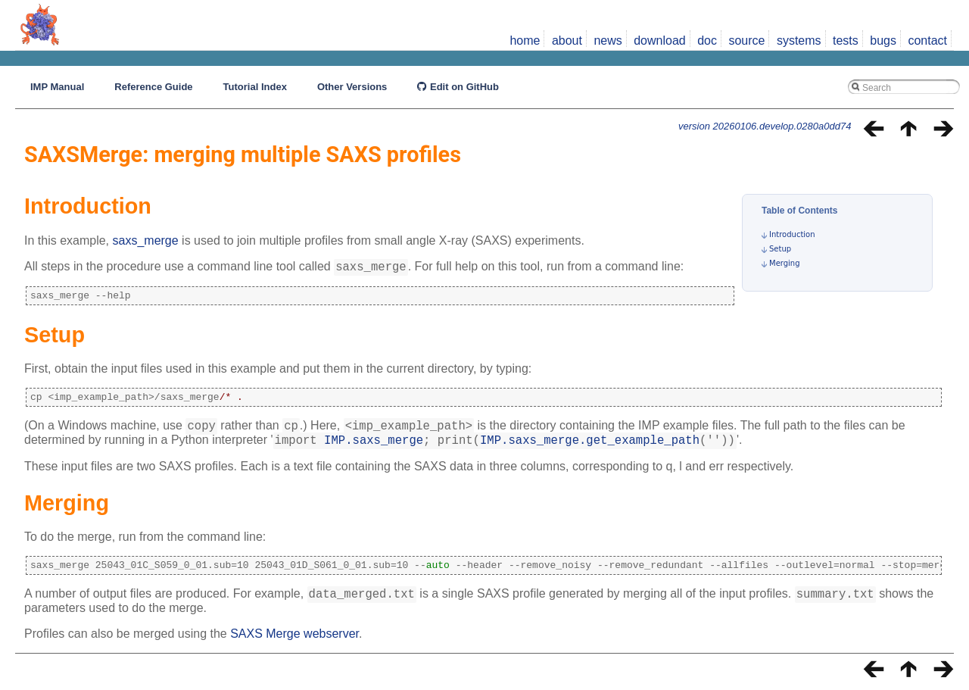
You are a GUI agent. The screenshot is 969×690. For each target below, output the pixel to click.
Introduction (792, 234)
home (524, 40)
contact (927, 40)
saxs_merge (146, 240)
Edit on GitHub (458, 86)
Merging (784, 263)
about (567, 40)
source (746, 40)
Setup (780, 249)
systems (799, 40)
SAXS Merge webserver (294, 642)
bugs (883, 40)
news (608, 40)
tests (845, 40)
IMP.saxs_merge (373, 446)
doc (707, 40)
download (660, 40)
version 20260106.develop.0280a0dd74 (764, 126)
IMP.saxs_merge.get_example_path (589, 446)
